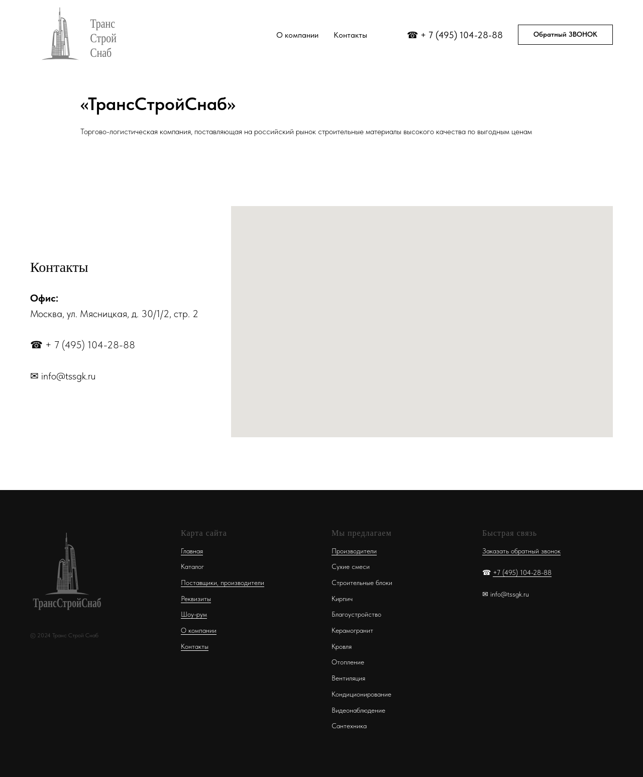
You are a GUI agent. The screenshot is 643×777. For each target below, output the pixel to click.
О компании (297, 35)
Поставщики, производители (222, 582)
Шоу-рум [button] (194, 614)
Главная (192, 551)
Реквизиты (196, 599)
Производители (354, 551)
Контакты (350, 35)
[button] (565, 35)
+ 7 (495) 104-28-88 (461, 35)
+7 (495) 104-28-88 (522, 572)
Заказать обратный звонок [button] (521, 551)
